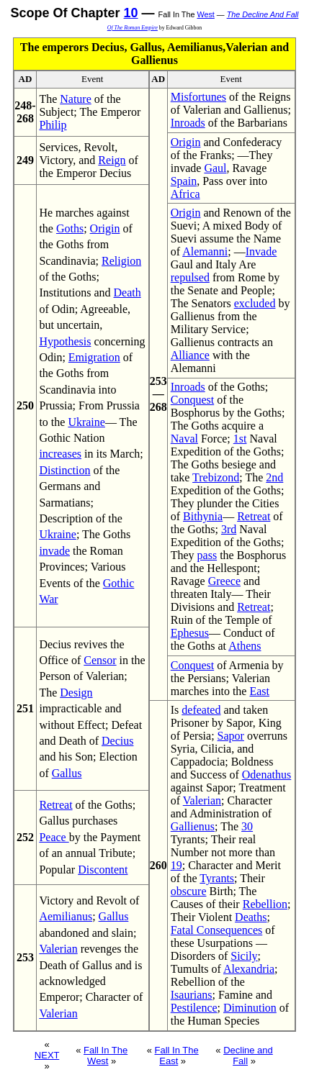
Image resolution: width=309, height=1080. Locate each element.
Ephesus (190, 633)
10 (131, 13)
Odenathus (266, 774)
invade (54, 551)
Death (126, 292)
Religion (121, 261)
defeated (201, 710)
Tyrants (217, 878)
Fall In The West (105, 1055)
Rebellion (265, 904)
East (259, 691)
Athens (244, 646)
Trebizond (215, 477)
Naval (184, 438)
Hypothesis (65, 341)
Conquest (192, 400)
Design (76, 692)
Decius (117, 741)
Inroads (188, 123)
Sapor (231, 736)
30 (247, 826)
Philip (52, 125)
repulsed (190, 277)
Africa (185, 194)
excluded (255, 303)
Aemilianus (65, 916)
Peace (53, 837)
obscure (189, 891)
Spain (184, 181)
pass (207, 555)
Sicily (243, 956)
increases (60, 454)
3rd (228, 529)
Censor (100, 660)
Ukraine (86, 422)
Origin (105, 228)
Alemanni (205, 251)
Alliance (190, 355)
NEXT (47, 1055)
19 (176, 865)
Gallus (67, 773)
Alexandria (248, 969)
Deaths (251, 917)
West (205, 14)
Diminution (250, 1008)
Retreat (55, 805)
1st (240, 438)
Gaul (215, 168)
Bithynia (203, 516)
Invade (261, 251)
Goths (70, 228)
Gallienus (193, 826)
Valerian (58, 949)
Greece (224, 581)
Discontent (102, 869)
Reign (111, 160)
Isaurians (191, 995)
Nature (75, 99)
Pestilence (194, 1008)
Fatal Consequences (217, 930)
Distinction (64, 470)
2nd (274, 477)
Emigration (94, 357)
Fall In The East (177, 1055)
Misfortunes (198, 97)
